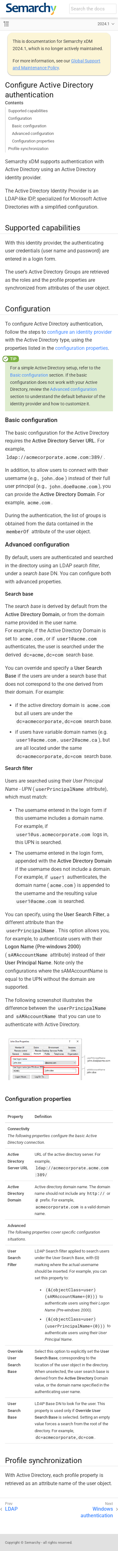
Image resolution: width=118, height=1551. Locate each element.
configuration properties (81, 348)
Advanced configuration (33, 133)
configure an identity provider (79, 332)
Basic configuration (29, 126)
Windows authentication (97, 1512)
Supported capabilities (28, 110)
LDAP (11, 1509)
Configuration (20, 118)
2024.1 (104, 23)
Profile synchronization (28, 148)
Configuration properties (33, 141)
